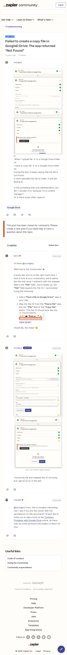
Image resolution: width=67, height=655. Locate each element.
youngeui (18, 62)
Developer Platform (34, 607)
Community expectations (19, 567)
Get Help (7, 19)
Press (33, 612)
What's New (45, 19)
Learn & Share (26, 19)
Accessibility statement (43, 589)
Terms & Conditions (22, 589)
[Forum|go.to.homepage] (20, 5)
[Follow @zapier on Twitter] (44, 637)
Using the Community (17, 563)
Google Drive (13, 207)
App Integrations (33, 629)
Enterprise (33, 621)
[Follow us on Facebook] (28, 637)
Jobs (33, 616)
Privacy (46, 651)
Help (33, 603)
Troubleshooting (13, 26)
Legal (38, 651)
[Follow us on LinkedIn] (33, 637)
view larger (25, 322)
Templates (33, 625)
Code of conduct (15, 558)
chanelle (17, 500)
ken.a (16, 256)
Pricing (33, 599)
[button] (61, 5)
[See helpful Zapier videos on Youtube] (49, 637)
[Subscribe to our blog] (38, 637)
